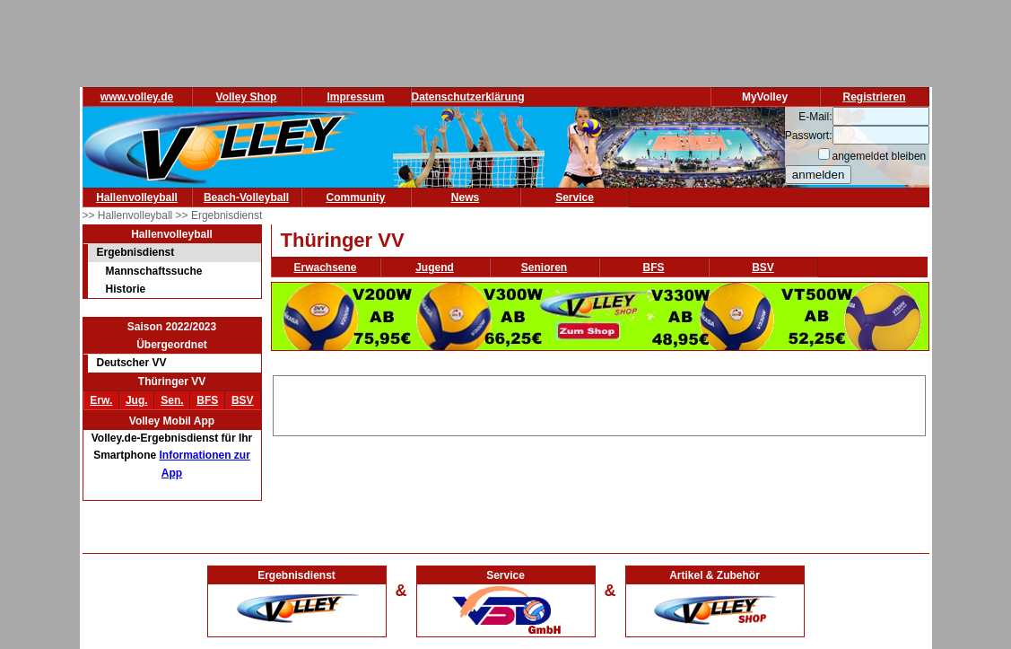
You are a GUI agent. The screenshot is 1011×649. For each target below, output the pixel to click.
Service (574, 197)
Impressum (355, 97)
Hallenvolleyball (137, 197)
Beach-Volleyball (246, 197)
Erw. (101, 400)
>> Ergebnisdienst (219, 215)
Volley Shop (246, 97)
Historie (126, 289)
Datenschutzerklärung (468, 97)
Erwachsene (324, 267)
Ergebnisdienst (136, 252)
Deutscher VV (132, 362)
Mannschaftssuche (154, 271)
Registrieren (873, 97)
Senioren (544, 267)
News (465, 197)
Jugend (434, 267)
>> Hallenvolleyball (129, 215)
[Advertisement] (599, 403)
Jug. (137, 400)
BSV (242, 400)
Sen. (172, 400)
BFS (207, 400)
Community (356, 197)
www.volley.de (136, 97)
